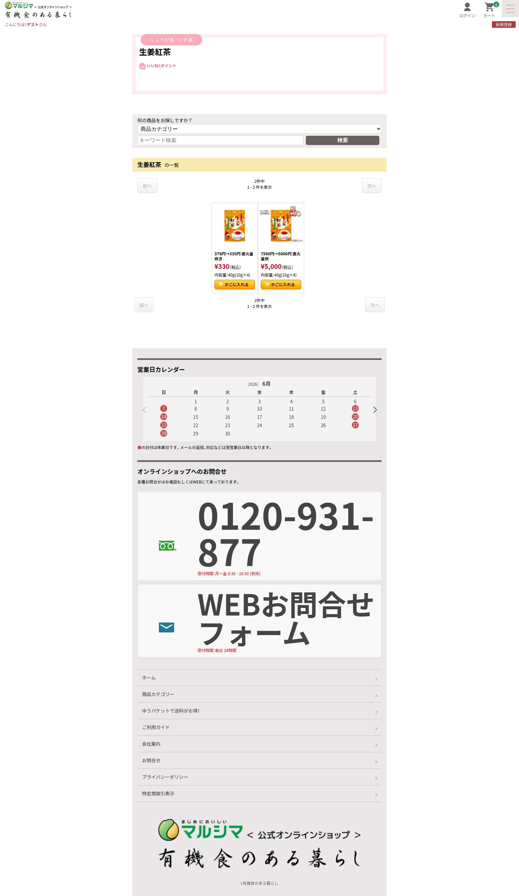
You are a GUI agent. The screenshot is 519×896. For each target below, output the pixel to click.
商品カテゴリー (158, 694)
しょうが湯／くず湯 (171, 39)
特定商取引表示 (158, 793)
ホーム (149, 677)
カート (491, 10)
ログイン (467, 10)
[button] (375, 410)
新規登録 (504, 24)
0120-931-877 (289, 534)
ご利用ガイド (156, 727)
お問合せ (151, 760)
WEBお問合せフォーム (289, 618)
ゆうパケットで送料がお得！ (171, 710)
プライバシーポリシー (165, 776)
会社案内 (151, 743)
